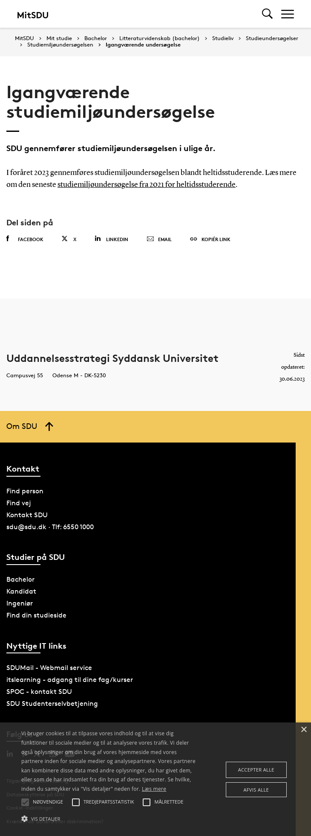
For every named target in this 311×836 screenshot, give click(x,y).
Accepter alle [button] (256, 769)
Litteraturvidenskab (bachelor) (159, 38)
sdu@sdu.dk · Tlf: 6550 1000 (50, 526)
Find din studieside (36, 615)
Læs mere (154, 788)
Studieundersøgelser (272, 38)
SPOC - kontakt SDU (39, 691)
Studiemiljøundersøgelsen (60, 45)
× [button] (303, 730)
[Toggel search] (267, 14)
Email (159, 239)
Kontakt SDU (27, 514)
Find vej (18, 502)
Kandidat (21, 591)
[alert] (155, 779)
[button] (108, 819)
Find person (24, 490)
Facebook (24, 238)
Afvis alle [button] (256, 789)
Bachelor (95, 38)
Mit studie (59, 38)
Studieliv (222, 38)
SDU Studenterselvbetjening (52, 703)
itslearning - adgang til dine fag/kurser (69, 679)
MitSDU (24, 38)
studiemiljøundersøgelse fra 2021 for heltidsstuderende (147, 185)
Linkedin (111, 238)
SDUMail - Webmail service (49, 667)
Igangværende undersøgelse (143, 45)
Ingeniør (19, 603)
